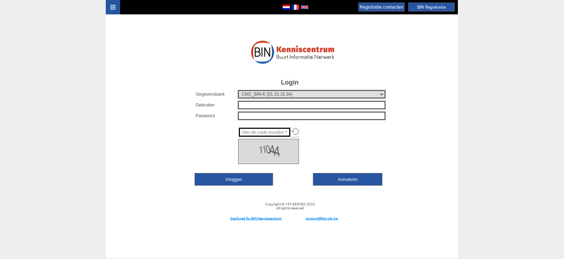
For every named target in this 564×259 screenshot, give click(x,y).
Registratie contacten (381, 7)
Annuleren (348, 179)
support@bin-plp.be (322, 218)
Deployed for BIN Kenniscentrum (256, 218)
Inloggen (234, 179)
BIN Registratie (431, 7)
